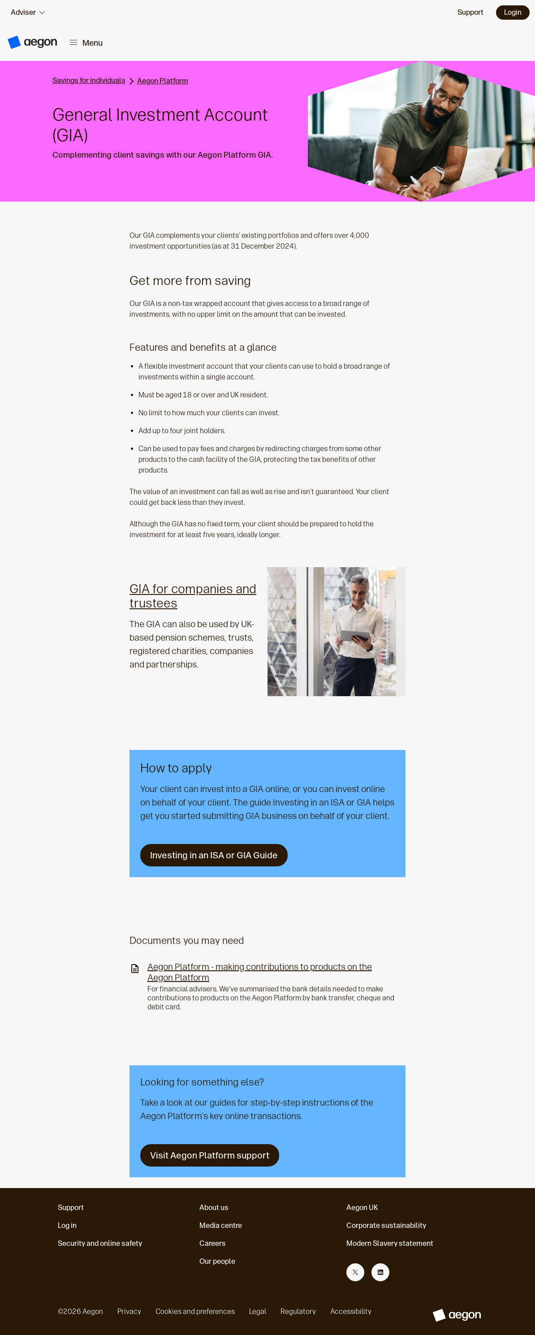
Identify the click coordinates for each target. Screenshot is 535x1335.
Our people (217, 1261)
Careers (212, 1243)
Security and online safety (100, 1243)
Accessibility (350, 1311)
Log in (67, 1225)
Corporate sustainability (386, 1225)
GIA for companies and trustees (192, 596)
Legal (257, 1311)
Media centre (220, 1225)
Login (513, 12)
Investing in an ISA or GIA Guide (214, 855)
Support (71, 1207)
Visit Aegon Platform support (209, 1155)
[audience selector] (27, 12)
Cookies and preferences (195, 1311)
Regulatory (298, 1311)
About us (214, 1207)
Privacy (129, 1311)
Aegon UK (362, 1207)
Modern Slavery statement (389, 1243)
